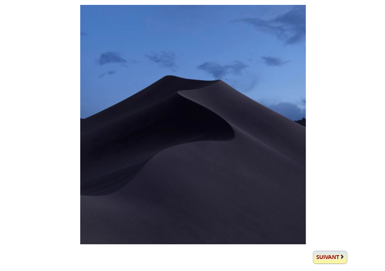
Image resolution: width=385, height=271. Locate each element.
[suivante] (330, 257)
